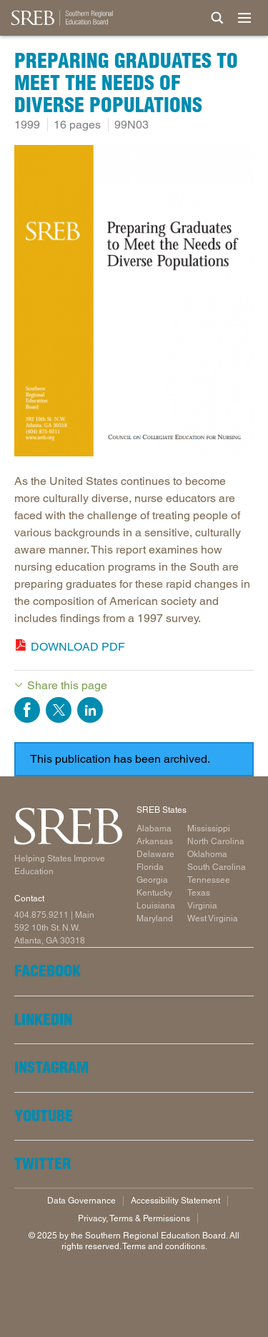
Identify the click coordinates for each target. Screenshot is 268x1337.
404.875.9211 (41, 915)
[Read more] (134, 303)
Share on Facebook (27, 710)
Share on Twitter (58, 710)
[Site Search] (217, 17)
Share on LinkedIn (90, 710)
